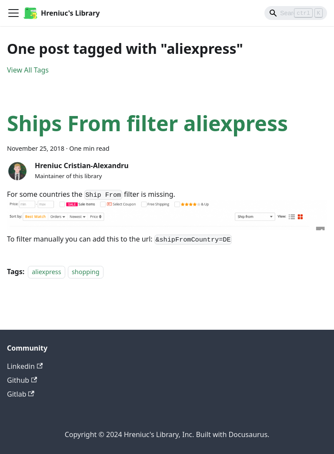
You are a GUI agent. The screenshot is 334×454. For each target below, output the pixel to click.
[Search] (295, 13)
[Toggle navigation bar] (13, 13)
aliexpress (46, 272)
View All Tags (28, 70)
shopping (86, 272)
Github (22, 380)
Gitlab (20, 394)
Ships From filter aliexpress (147, 123)
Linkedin (25, 366)
